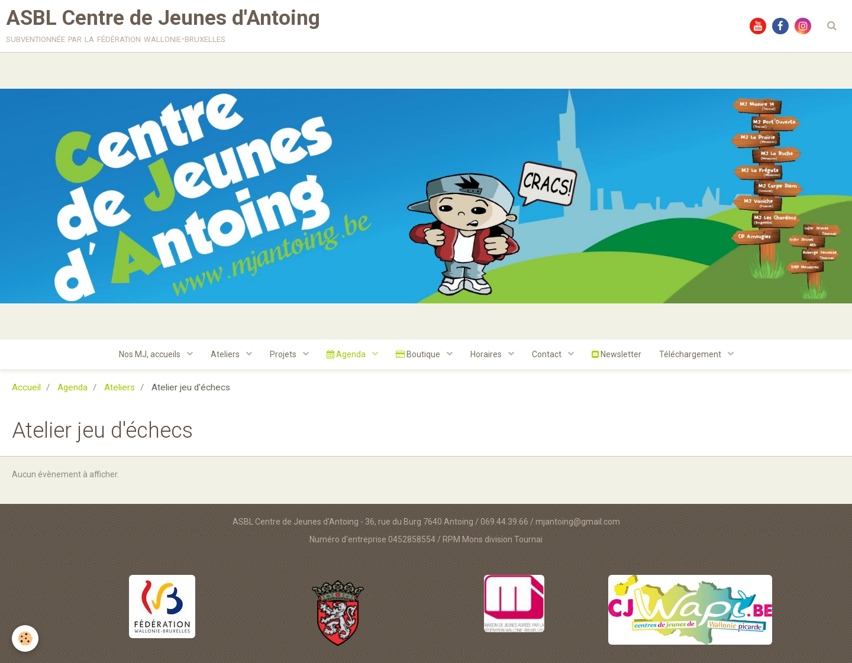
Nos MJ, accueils (150, 354)
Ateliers (226, 354)
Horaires (487, 354)
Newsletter (616, 354)
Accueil (26, 387)
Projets (284, 354)
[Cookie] (25, 638)
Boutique (419, 354)
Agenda (347, 354)
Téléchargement (691, 354)
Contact (547, 354)
